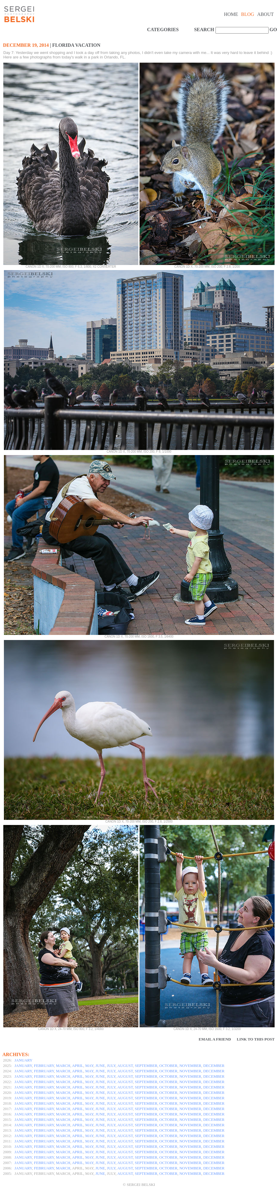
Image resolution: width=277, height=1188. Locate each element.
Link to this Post (256, 1039)
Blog (247, 14)
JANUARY (23, 1060)
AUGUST (125, 1065)
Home (231, 14)
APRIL (77, 1065)
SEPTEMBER (146, 1065)
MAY (89, 1065)
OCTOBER (168, 1065)
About (265, 14)
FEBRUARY (44, 1065)
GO (272, 29)
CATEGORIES (163, 29)
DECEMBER (213, 1065)
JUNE (100, 1065)
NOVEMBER (190, 1065)
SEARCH (204, 29)
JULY (111, 1065)
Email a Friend (215, 1039)
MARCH (63, 1065)
